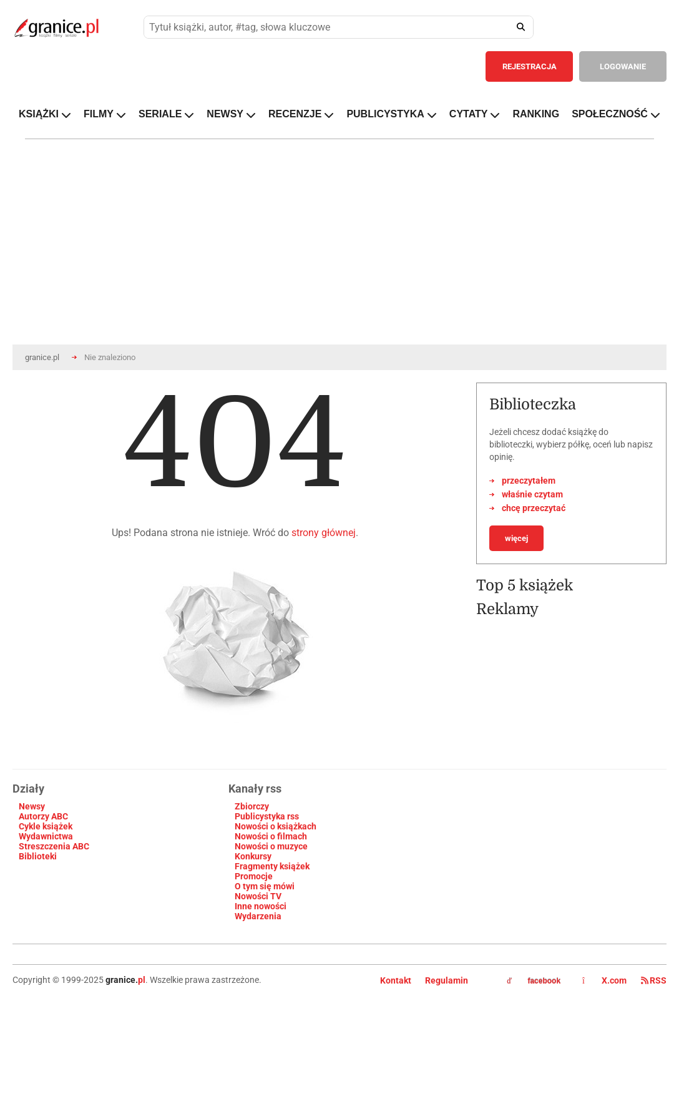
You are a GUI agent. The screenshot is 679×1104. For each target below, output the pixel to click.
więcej (516, 538)
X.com (605, 980)
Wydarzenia (258, 916)
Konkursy (253, 856)
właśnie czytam (532, 494)
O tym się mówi (265, 886)
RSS (654, 980)
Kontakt (395, 980)
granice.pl (42, 357)
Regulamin (446, 980)
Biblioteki (38, 856)
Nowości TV (258, 896)
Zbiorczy (252, 806)
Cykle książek (45, 826)
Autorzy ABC (43, 816)
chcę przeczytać (533, 508)
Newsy (32, 806)
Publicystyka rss (267, 816)
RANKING (535, 114)
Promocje (254, 876)
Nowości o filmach (271, 836)
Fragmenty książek (272, 866)
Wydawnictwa (46, 836)
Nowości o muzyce (271, 846)
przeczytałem (528, 481)
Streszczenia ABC (54, 846)
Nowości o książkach (275, 826)
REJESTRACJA (529, 66)
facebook (533, 981)
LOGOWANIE (623, 66)
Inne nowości (260, 906)
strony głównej (323, 533)
